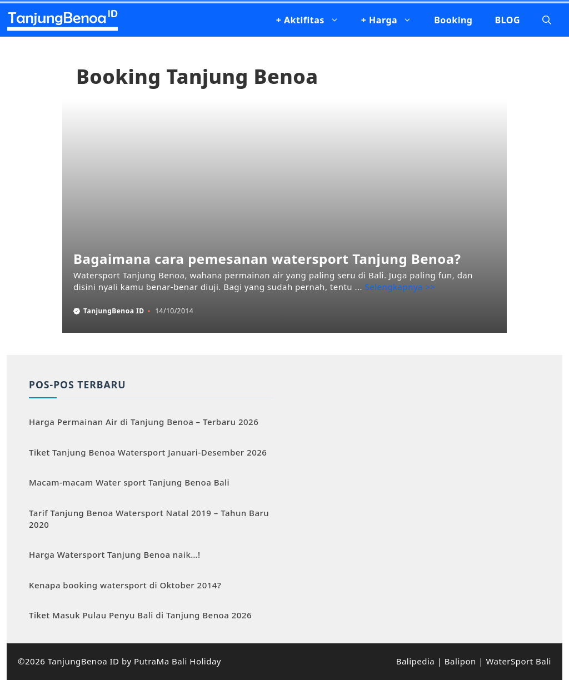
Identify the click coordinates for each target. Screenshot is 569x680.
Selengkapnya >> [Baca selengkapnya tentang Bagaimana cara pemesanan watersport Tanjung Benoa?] (400, 286)
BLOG (507, 20)
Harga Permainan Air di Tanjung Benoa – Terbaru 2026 (143, 421)
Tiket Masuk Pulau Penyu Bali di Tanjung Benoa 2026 (140, 615)
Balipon (460, 661)
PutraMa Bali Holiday (177, 661)
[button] (546, 20)
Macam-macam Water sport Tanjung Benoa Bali (129, 482)
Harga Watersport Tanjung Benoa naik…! (115, 554)
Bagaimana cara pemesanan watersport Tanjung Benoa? (267, 258)
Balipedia (415, 661)
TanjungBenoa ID (113, 311)
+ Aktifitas (313, 20)
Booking (453, 20)
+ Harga (392, 20)
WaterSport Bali (518, 661)
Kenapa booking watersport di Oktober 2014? (125, 585)
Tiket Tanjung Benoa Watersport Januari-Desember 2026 (148, 452)
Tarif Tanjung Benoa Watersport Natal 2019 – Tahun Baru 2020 (149, 518)
